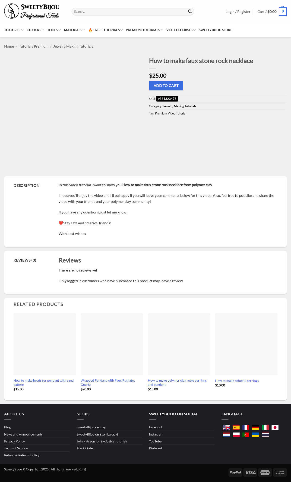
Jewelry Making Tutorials (73, 46)
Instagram (156, 434)
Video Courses (181, 30)
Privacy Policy (14, 441)
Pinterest (155, 448)
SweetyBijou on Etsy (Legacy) (97, 434)
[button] (272, 11)
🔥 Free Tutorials (105, 30)
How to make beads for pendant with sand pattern (43, 382)
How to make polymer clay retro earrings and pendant (177, 382)
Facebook (156, 427)
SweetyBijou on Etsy (91, 427)
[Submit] (190, 11)
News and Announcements (23, 434)
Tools (54, 30)
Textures (13, 30)
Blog (7, 427)
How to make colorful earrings (237, 381)
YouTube (155, 441)
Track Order (85, 448)
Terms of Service (16, 448)
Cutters (35, 30)
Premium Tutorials (144, 30)
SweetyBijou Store (215, 30)
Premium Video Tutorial (170, 113)
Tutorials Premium (33, 46)
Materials (74, 30)
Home (9, 46)
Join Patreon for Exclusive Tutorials (102, 441)
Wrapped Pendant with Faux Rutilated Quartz (108, 382)
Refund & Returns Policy (21, 455)
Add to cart (166, 85)
